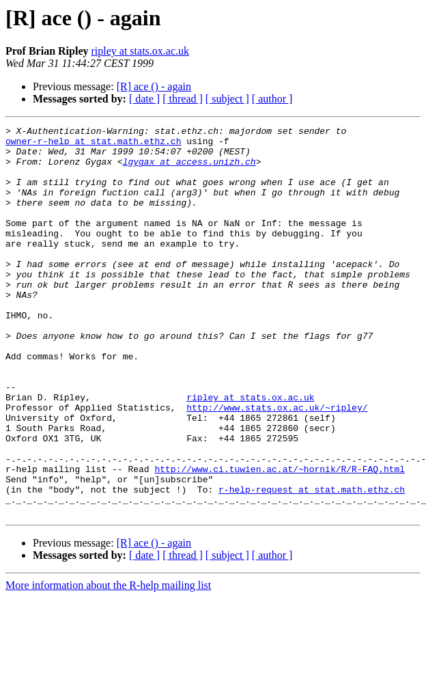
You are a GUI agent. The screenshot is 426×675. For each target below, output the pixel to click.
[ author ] (272, 99)
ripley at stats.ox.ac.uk (140, 51)
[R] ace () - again (154, 86)
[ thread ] (182, 99)
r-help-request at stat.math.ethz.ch (311, 563)
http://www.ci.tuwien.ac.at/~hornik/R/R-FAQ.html (279, 538)
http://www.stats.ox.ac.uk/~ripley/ (276, 464)
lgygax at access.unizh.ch (189, 169)
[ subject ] (227, 99)
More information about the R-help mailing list (108, 663)
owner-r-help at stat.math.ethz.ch (93, 145)
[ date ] (144, 99)
